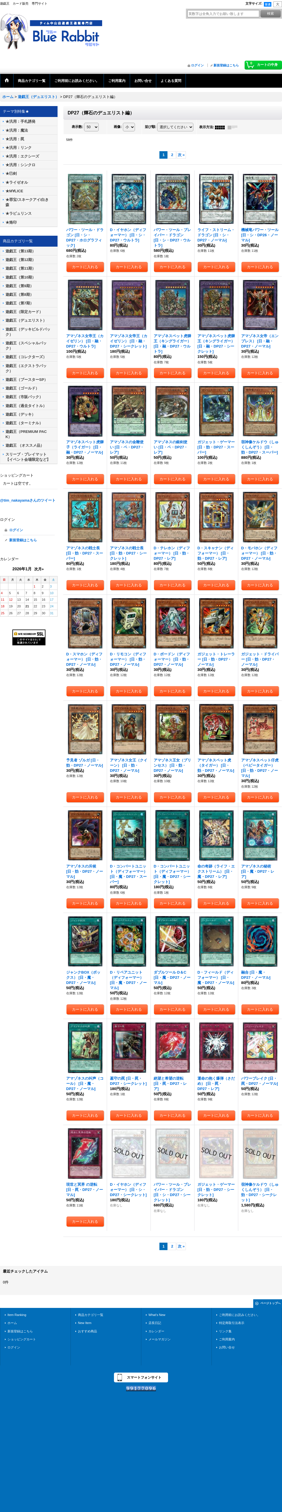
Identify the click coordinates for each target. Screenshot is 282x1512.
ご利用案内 (227, 1339)
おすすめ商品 (87, 1331)
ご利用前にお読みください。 (239, 1315)
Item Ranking (16, 1315)
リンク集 (225, 1331)
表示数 (77, 127)
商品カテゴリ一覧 (90, 1315)
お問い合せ (227, 1347)
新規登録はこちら (226, 65)
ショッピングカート (21, 1339)
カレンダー (156, 1331)
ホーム (12, 1323)
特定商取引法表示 (231, 1323)
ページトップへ (270, 1303)
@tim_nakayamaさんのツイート (28, 500)
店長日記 (154, 1323)
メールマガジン (159, 1339)
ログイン (197, 65)
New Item (85, 1323)
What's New (156, 1315)
